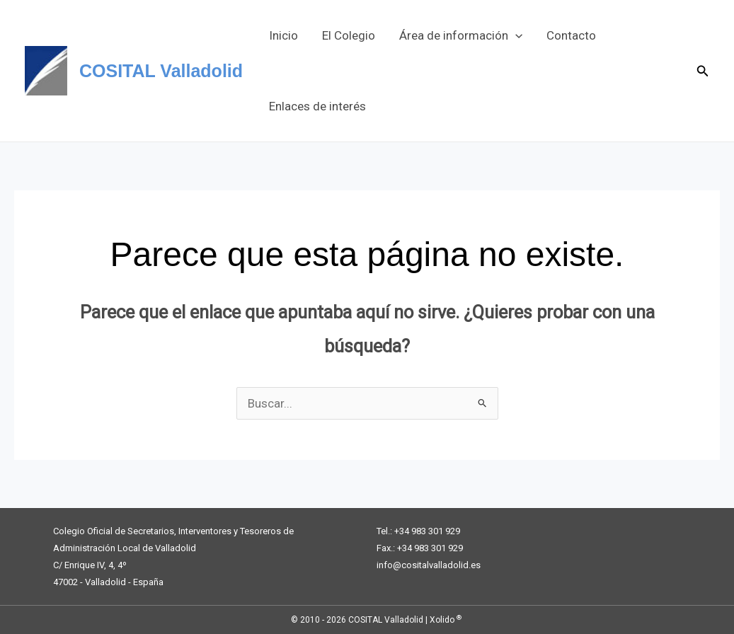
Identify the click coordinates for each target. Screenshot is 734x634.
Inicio (283, 35)
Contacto (571, 35)
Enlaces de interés (317, 106)
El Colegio (348, 35)
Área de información (460, 35)
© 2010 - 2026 (318, 620)
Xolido (445, 620)
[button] (515, 35)
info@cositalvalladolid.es (429, 565)
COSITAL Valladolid (161, 71)
